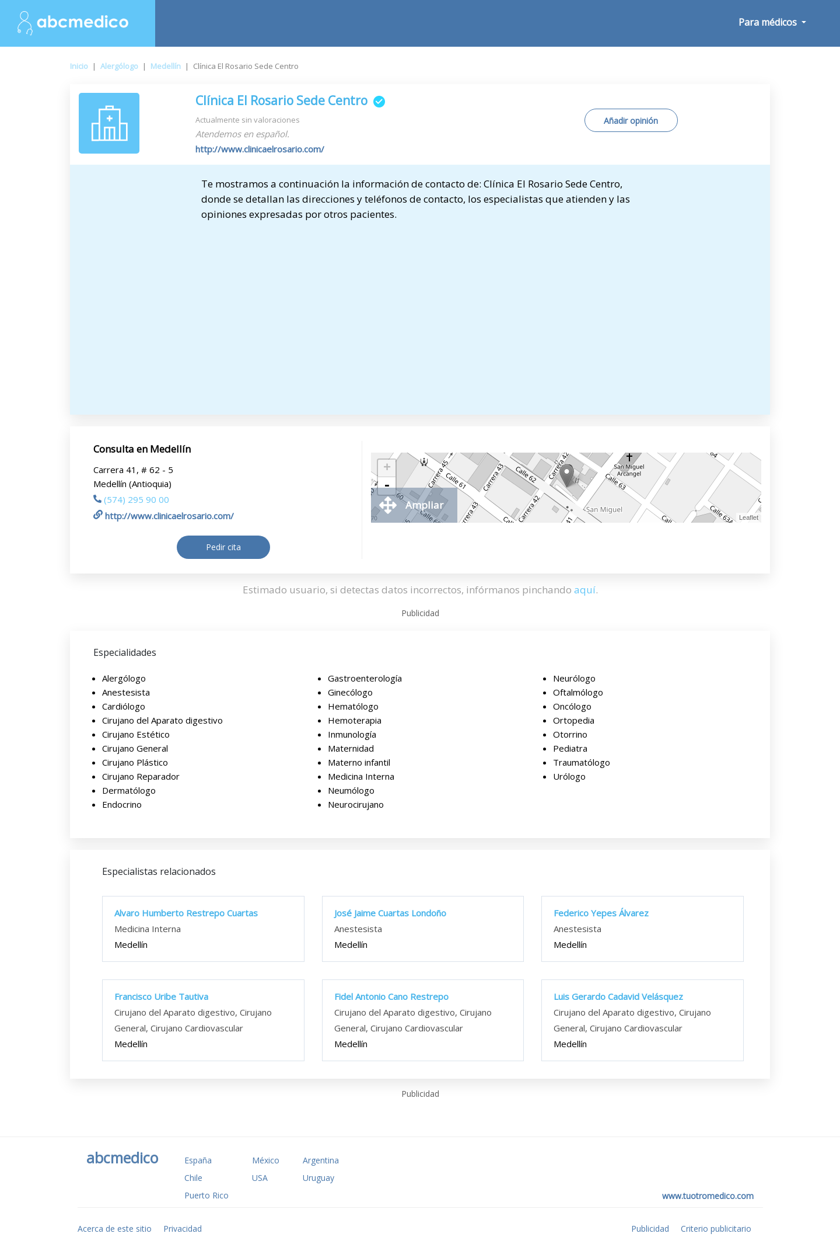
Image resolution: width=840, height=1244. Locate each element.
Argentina (321, 1160)
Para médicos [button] (768, 22)
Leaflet (748, 517)
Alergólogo (119, 66)
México (265, 1160)
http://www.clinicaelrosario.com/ (259, 149)
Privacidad (182, 1228)
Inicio (79, 66)
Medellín (165, 66)
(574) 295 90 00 (131, 499)
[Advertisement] (420, 315)
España (198, 1160)
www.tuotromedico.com (708, 1195)
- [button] (387, 486)
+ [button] (387, 468)
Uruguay (318, 1177)
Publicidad (650, 1228)
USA (260, 1177)
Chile (193, 1177)
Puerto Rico (206, 1195)
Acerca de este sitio (115, 1228)
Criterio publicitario (716, 1228)
